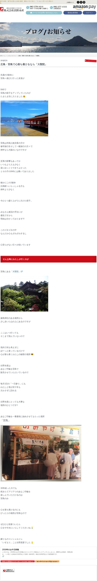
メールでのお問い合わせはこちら (44, 13)
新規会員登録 (73, 13)
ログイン (89, 13)
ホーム (3, 55)
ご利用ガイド (70, 2)
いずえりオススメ (12, 55)
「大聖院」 (16, 271)
